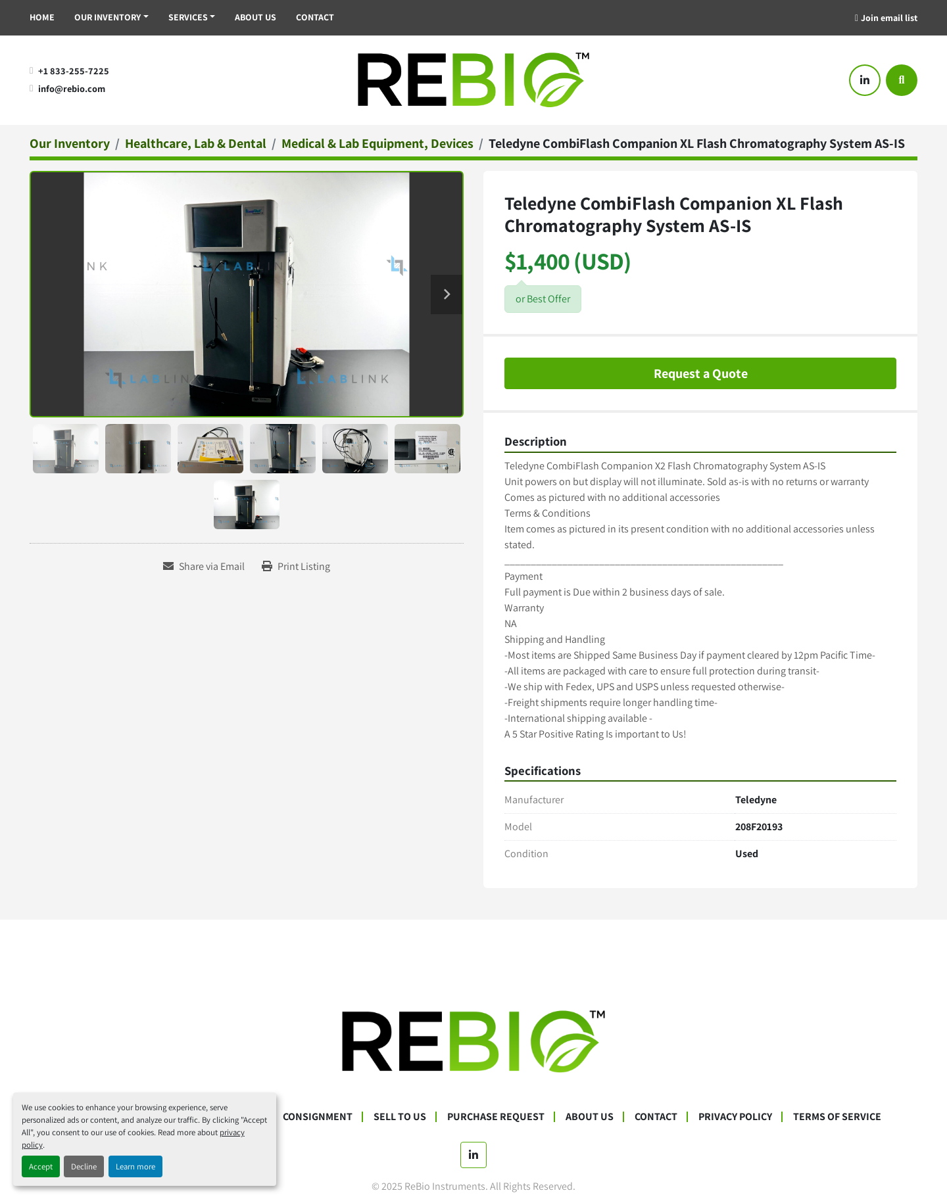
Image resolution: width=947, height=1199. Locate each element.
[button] (111, 17)
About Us (255, 17)
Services (188, 17)
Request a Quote (701, 373)
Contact (315, 17)
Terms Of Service (837, 1116)
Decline (84, 1166)
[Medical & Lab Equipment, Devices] (377, 143)
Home (42, 17)
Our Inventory (107, 17)
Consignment (317, 1116)
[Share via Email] (204, 566)
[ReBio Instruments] (473, 1041)
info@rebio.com (71, 88)
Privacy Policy (735, 1116)
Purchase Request (496, 1116)
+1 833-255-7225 (73, 70)
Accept (41, 1166)
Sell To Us (400, 1116)
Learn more (135, 1166)
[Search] (901, 80)
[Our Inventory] (70, 143)
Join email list (889, 18)
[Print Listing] (296, 566)
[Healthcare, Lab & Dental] (195, 143)
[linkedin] (865, 80)
